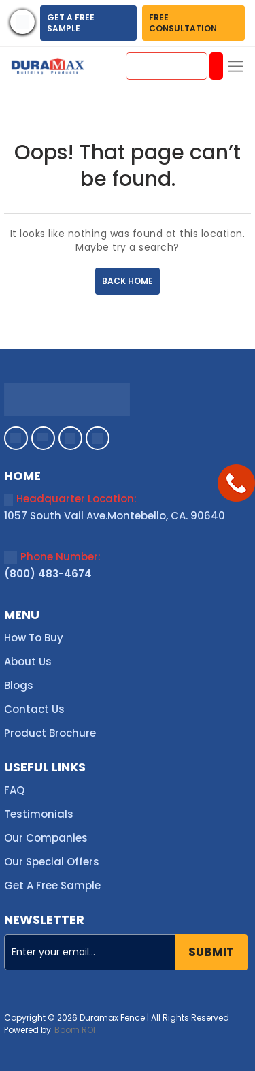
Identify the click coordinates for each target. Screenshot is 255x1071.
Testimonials (38, 814)
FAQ (14, 790)
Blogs (18, 685)
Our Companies (46, 838)
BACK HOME (127, 281)
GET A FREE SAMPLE (71, 23)
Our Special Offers (51, 861)
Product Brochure (50, 733)
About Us (28, 661)
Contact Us (34, 709)
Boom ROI (74, 1030)
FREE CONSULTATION (183, 23)
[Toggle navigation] (235, 66)
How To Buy (33, 637)
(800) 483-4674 (48, 574)
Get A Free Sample (52, 885)
